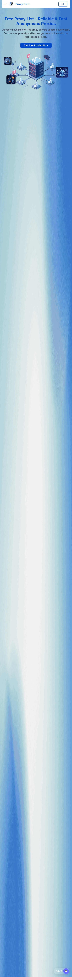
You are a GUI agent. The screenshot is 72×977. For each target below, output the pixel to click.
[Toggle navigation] (5, 4)
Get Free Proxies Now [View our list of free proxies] (36, 45)
